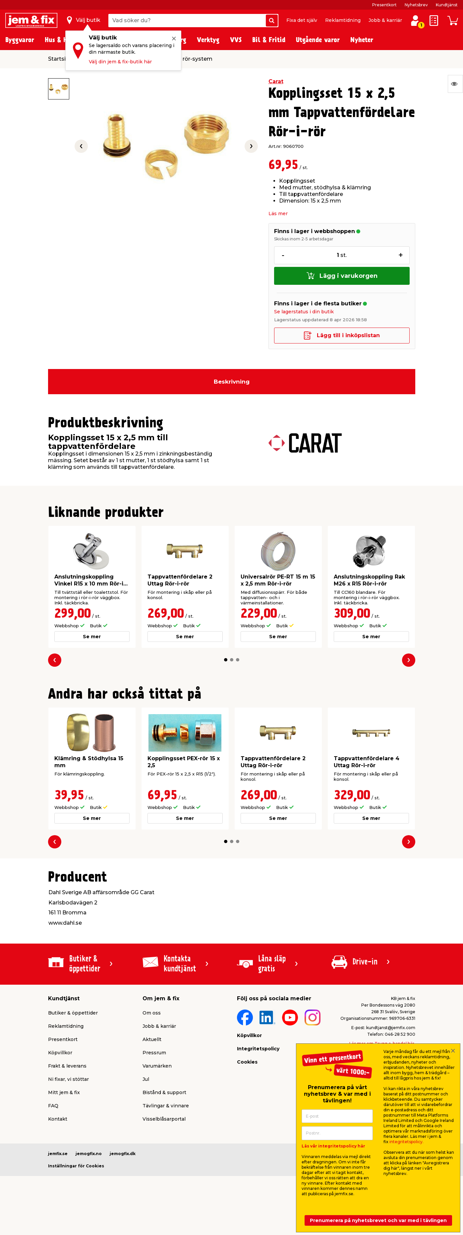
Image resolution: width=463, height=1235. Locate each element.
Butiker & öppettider (73, 1013)
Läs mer (278, 213)
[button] (225, 659)
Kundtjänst (447, 5)
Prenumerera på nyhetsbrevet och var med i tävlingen (378, 1220)
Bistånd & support (164, 1092)
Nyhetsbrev (416, 5)
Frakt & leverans (67, 1066)
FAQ (53, 1106)
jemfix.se (58, 1153)
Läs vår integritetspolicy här (333, 1145)
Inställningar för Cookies (76, 1166)
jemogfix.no (89, 1153)
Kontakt (57, 1119)
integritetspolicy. (406, 1141)
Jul (146, 1079)
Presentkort (384, 5)
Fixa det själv (301, 20)
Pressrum (154, 1053)
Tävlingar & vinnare (166, 1106)
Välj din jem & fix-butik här (120, 62)
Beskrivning (232, 381)
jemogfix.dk (123, 1153)
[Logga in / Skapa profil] (415, 20)
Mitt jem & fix (64, 1092)
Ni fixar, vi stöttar (68, 1079)
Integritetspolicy (258, 1049)
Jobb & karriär (385, 20)
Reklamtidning (343, 20)
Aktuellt (152, 1039)
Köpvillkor (60, 1053)
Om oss (152, 1013)
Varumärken (157, 1066)
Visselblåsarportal (164, 1119)
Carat (275, 81)
